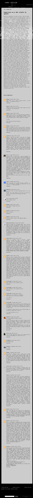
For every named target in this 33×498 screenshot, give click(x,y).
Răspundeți (8, 122)
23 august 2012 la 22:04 (14, 113)
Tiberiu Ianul (9, 238)
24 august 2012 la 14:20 (16, 281)
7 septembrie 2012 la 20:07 (15, 352)
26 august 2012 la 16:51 (12, 333)
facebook (23, 496)
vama (30, 496)
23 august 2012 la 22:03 (14, 99)
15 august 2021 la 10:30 (13, 409)
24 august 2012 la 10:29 (16, 238)
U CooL (7, 181)
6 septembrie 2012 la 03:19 (15, 346)
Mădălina (8, 189)
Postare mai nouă (5, 487)
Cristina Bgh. (9, 281)
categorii (17, 7)
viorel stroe (8, 366)
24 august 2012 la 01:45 (14, 210)
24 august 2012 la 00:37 (14, 204)
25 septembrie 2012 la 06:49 (14, 375)
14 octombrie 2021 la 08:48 (15, 446)
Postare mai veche (27, 487)
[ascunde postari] (29, 4)
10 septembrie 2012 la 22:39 (17, 366)
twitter (27, 496)
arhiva (9, 6)
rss (20, 496)
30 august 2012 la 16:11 (15, 340)
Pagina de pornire (16, 487)
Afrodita (8, 446)
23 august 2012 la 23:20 (14, 189)
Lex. (7, 198)
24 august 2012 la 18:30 (16, 287)
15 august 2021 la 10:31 (13, 420)
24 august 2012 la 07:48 (14, 216)
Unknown (7, 99)
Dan (7, 333)
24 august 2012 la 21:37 (16, 302)
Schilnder (8, 346)
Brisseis (8, 210)
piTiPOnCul (8, 340)
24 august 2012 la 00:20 (13, 198)
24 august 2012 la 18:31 (16, 293)
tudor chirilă (11, 2)
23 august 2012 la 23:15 (14, 181)
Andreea (7, 255)
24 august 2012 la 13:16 (14, 255)
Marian (7, 409)
